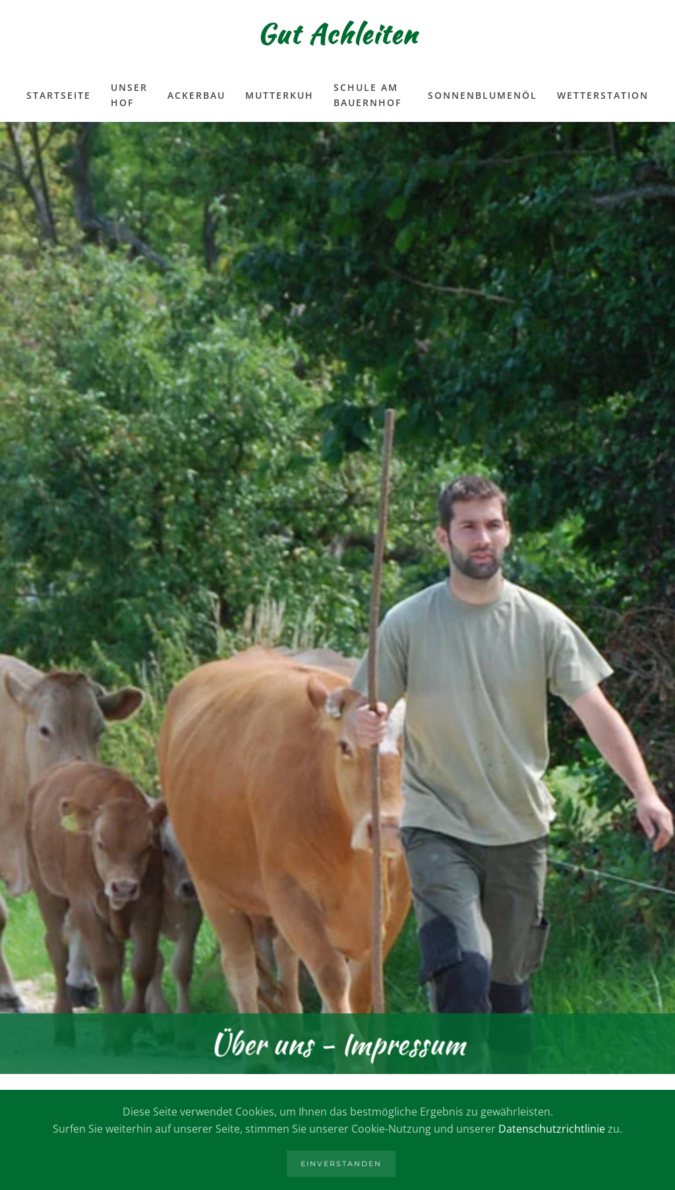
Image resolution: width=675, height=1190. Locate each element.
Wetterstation (603, 95)
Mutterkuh (279, 95)
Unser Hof (129, 95)
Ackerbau (196, 95)
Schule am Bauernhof (367, 95)
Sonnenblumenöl (482, 95)
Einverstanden (341, 1163)
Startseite (58, 95)
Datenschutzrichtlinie (551, 1128)
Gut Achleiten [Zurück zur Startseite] (337, 34)
